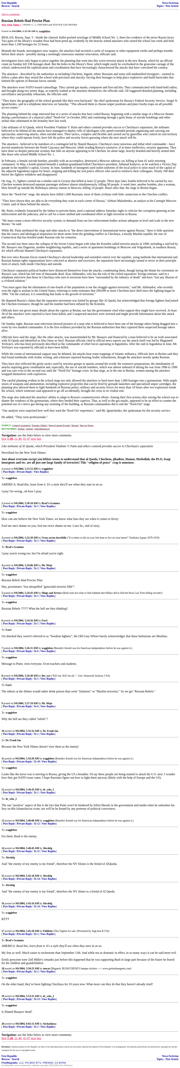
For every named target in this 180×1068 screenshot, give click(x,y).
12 (3, 789)
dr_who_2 (48, 789)
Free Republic (9, 3)
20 (3, 1023)
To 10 (37, 761)
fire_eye (46, 675)
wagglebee (47, 468)
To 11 (37, 851)
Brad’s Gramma (51, 503)
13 (3, 820)
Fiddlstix (48, 931)
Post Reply (9, 471)
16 (3, 903)
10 (3, 731)
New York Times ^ (12, 24)
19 (3, 996)
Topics (160, 6)
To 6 (36, 651)
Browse (6, 6)
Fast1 (45, 620)
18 (3, 968)
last (39, 438)
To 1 (36, 506)
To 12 (37, 823)
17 (3, 931)
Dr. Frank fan (50, 731)
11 (3, 758)
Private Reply (24, 471)
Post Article (171, 6)
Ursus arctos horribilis (54, 537)
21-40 (17, 438)
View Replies (41, 471)
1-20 (10, 438)
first (4, 438)
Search (15, 6)
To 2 (36, 568)
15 (3, 875)
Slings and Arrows (52, 592)
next (33, 438)
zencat (46, 968)
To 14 (37, 878)
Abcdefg (47, 848)
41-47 (26, 438)
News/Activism (170, 3)
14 (3, 848)
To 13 (37, 999)
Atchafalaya (49, 1023)
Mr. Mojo (47, 565)
